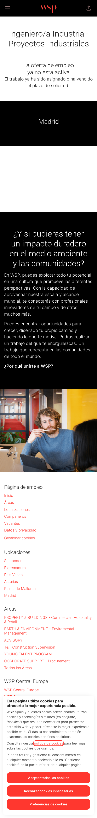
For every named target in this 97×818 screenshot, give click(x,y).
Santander (13, 561)
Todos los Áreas (18, 668)
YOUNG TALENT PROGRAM (28, 654)
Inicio (8, 495)
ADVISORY (13, 640)
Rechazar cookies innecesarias (48, 791)
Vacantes (12, 523)
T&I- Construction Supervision (29, 647)
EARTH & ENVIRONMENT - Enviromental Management (39, 631)
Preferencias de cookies (49, 804)
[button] (89, 8)
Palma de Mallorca (20, 588)
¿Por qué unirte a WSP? (28, 366)
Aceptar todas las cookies (48, 778)
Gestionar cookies (19, 538)
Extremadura (15, 568)
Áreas (9, 502)
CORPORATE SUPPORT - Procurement (37, 661)
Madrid (10, 595)
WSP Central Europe (21, 690)
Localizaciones (17, 509)
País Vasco (13, 575)
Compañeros (15, 516)
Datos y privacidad (20, 530)
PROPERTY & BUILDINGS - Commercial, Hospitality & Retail (48, 619)
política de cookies (48, 743)
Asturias (11, 581)
